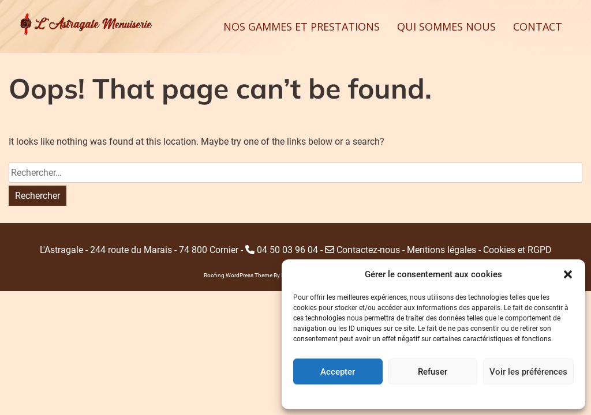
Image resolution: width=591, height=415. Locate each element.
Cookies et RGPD (517, 249)
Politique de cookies (421, 395)
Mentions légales (441, 249)
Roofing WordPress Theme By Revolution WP (261, 275)
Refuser (432, 372)
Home (467, 395)
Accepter (337, 372)
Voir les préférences (528, 372)
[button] (568, 274)
